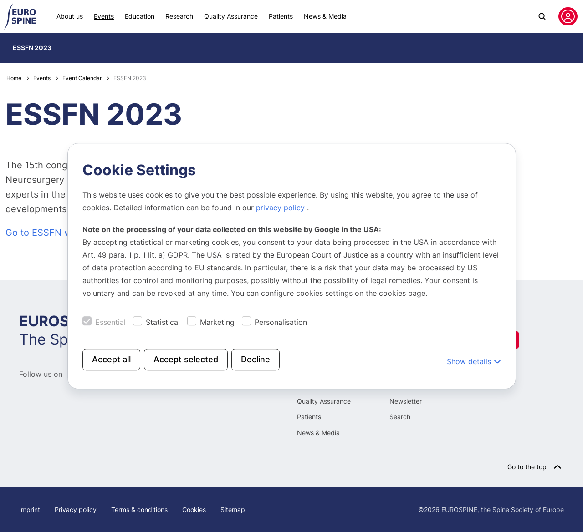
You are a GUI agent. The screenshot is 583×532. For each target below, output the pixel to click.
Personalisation (281, 322)
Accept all (111, 359)
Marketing (217, 322)
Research (179, 16)
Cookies (194, 509)
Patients (281, 16)
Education (139, 16)
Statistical (163, 322)
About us (69, 16)
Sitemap (232, 509)
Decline (255, 359)
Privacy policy (76, 509)
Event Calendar (82, 78)
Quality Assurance (231, 16)
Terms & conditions (139, 509)
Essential (110, 322)
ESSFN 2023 (32, 47)
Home (13, 78)
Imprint (29, 509)
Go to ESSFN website (51, 232)
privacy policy (281, 207)
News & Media (325, 16)
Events (104, 16)
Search (399, 417)
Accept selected (185, 359)
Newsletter (405, 401)
